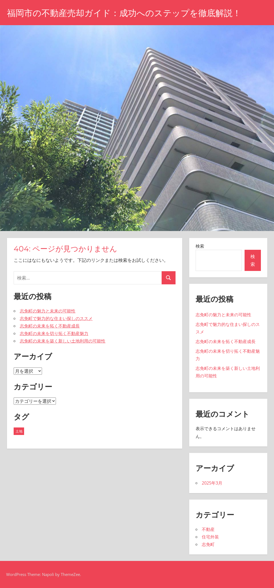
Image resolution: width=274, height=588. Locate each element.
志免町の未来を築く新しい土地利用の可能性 (62, 341)
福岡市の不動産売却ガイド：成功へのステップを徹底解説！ (124, 13)
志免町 (208, 544)
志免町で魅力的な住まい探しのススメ (56, 318)
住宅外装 (210, 537)
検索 (200, 246)
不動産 (208, 529)
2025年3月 (212, 483)
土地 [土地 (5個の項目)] (19, 431)
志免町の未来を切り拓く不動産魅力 (54, 333)
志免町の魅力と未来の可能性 (47, 311)
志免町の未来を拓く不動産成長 (50, 326)
